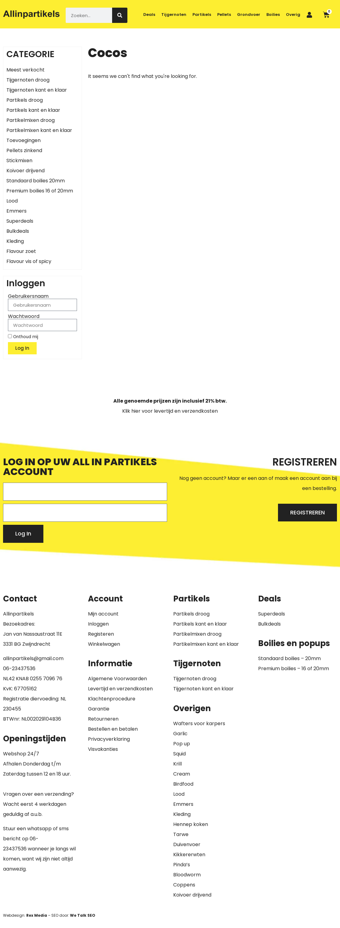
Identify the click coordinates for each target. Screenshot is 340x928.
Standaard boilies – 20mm (289, 658)
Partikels (201, 14)
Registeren (101, 634)
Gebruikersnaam (28, 296)
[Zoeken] (119, 15)
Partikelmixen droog (30, 120)
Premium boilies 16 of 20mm (39, 190)
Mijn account (103, 613)
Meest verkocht (25, 69)
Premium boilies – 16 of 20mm (293, 668)
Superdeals (19, 221)
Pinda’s (181, 864)
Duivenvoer (186, 844)
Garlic (180, 733)
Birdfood (183, 783)
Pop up (181, 743)
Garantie (98, 708)
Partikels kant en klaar (33, 110)
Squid (179, 753)
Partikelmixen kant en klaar (39, 130)
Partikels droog (24, 100)
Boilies (273, 14)
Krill (177, 763)
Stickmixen (19, 160)
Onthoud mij (23, 336)
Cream (181, 773)
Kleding (15, 241)
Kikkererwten (189, 854)
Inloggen (98, 623)
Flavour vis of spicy (28, 261)
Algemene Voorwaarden (117, 678)
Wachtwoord (23, 316)
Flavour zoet (21, 251)
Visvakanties (103, 749)
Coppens (184, 884)
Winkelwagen (104, 644)
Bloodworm (187, 874)
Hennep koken (190, 824)
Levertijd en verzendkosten (120, 688)
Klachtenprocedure (111, 698)
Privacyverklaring (109, 739)
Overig (293, 14)
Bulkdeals (17, 231)
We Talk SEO (82, 915)
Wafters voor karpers (199, 723)
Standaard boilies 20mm (35, 180)
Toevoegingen (23, 140)
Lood (12, 200)
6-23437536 (20, 668)
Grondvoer (248, 14)
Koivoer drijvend (25, 170)
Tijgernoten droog (27, 79)
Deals (149, 14)
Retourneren (103, 718)
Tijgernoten (173, 14)
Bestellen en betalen (113, 729)
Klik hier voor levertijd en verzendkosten (170, 411)
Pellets (224, 14)
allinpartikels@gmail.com (33, 658)
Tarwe (180, 834)
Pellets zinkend (24, 150)
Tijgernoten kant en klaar (36, 89)
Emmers (16, 210)
